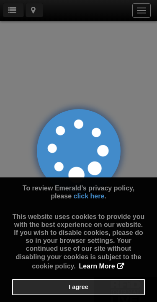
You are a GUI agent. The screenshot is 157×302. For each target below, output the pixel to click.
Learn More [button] (97, 266)
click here (88, 196)
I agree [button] (78, 287)
